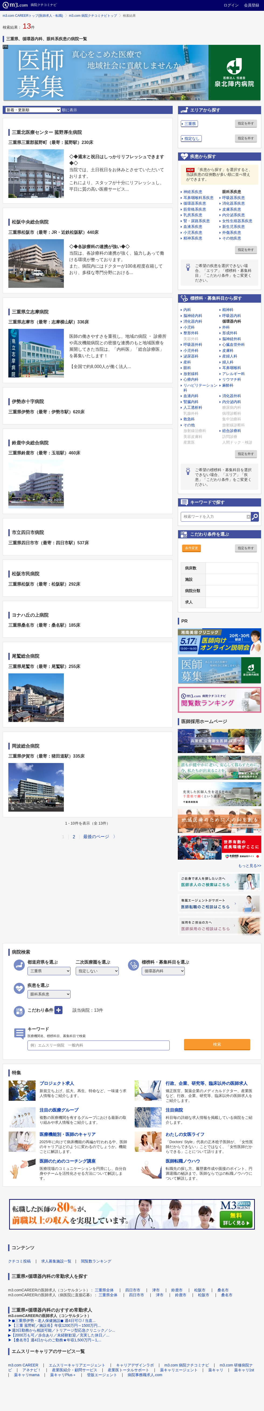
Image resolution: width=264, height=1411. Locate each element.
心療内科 (191, 379)
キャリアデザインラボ (135, 1365)
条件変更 (191, 548)
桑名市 (223, 1290)
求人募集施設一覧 (56, 1261)
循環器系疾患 (194, 203)
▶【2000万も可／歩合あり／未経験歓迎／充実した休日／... (58, 1335)
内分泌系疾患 (233, 215)
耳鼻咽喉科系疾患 (198, 197)
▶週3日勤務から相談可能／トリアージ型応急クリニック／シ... (61, 1330)
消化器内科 (192, 321)
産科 (187, 362)
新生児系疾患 (233, 226)
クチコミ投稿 (19, 1261)
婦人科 (228, 362)
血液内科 (191, 396)
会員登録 (251, 5)
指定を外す (246, 123)
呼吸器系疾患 (233, 197)
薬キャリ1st (244, 1370)
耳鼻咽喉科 (231, 368)
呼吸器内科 (231, 315)
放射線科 (191, 374)
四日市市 (132, 1290)
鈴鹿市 (177, 1290)
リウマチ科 (231, 379)
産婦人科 (229, 356)
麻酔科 (228, 385)
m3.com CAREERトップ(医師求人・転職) (33, 16)
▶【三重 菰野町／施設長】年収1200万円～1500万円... (54, 1325)
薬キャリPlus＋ (63, 1375)
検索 (217, 1044)
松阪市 (200, 1290)
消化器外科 (231, 396)
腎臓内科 (191, 402)
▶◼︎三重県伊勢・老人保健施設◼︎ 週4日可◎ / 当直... (52, 1320)
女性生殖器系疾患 (237, 221)
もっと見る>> (249, 865)
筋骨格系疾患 (194, 209)
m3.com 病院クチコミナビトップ (93, 16)
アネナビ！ (31, 1370)
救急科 (189, 419)
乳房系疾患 (192, 215)
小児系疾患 (192, 232)
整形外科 (191, 333)
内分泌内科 (231, 402)
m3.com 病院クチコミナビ (186, 1365)
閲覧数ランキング (96, 1261)
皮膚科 (228, 350)
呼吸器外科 (192, 344)
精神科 (228, 310)
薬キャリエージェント (179, 1370)
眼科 (187, 368)
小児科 (189, 327)
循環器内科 (231, 321)
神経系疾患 (192, 192)
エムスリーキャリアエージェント (77, 1365)
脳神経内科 (192, 315)
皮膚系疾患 (231, 209)
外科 (226, 327)
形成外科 (229, 333)
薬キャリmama (27, 1375)
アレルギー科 (233, 374)
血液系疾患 (192, 226)
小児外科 (191, 350)
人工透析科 (192, 407)
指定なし (192, 138)
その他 (189, 425)
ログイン (231, 5)
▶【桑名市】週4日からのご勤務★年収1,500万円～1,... (54, 1340)
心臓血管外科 (233, 344)
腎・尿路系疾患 (196, 221)
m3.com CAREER (23, 1365)
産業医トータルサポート (128, 1370)
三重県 (190, 123)
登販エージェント (102, 1375)
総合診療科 (231, 430)
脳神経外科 (231, 339)
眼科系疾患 (231, 192)
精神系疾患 (192, 238)
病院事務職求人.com (145, 1375)
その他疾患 (231, 238)
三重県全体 (104, 1290)
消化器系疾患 (233, 203)
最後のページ (96, 836)
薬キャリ (215, 1370)
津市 (156, 1290)
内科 (187, 310)
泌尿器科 (191, 356)
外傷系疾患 (231, 232)
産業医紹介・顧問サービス (74, 1370)
